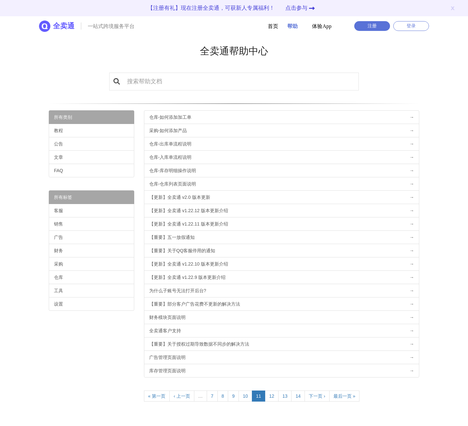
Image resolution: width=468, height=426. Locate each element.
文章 (58, 157)
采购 (58, 264)
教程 (58, 130)
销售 (58, 224)
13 (285, 396)
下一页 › (317, 396)
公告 (58, 143)
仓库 (58, 277)
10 (245, 396)
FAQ (58, 170)
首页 (273, 26)
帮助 (288, 26)
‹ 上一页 (182, 396)
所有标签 (63, 197)
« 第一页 (157, 396)
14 (298, 396)
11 (258, 396)
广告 (58, 237)
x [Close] (453, 7)
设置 (58, 304)
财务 (58, 250)
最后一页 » (344, 396)
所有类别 (63, 117)
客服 (58, 210)
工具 (58, 290)
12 (271, 396)
